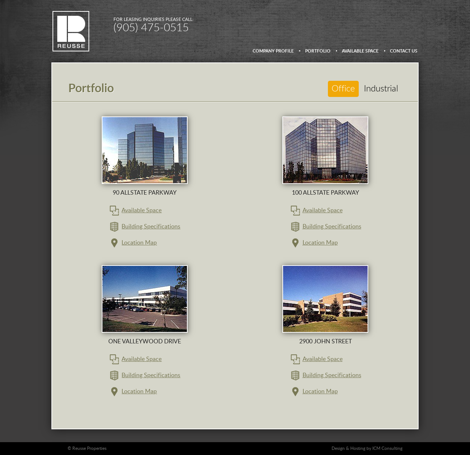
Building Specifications (151, 227)
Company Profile (273, 51)
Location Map (139, 243)
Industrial (381, 88)
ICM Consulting (387, 448)
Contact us (403, 51)
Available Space (142, 210)
